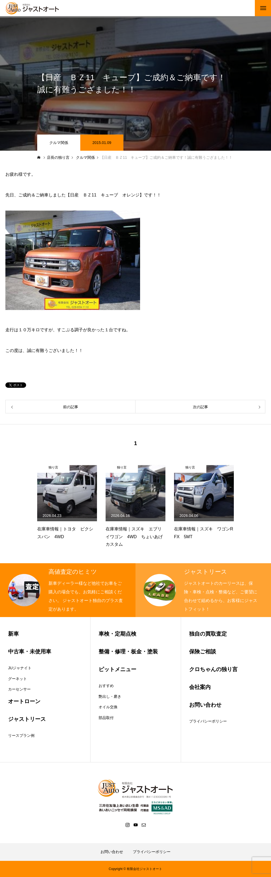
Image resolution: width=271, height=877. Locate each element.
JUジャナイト (20, 668)
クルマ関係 (58, 142)
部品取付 (106, 718)
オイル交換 (108, 707)
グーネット (17, 679)
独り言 (53, 467)
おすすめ (106, 686)
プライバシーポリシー (208, 721)
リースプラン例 (21, 735)
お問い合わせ (111, 852)
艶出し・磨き (110, 696)
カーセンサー (19, 689)
